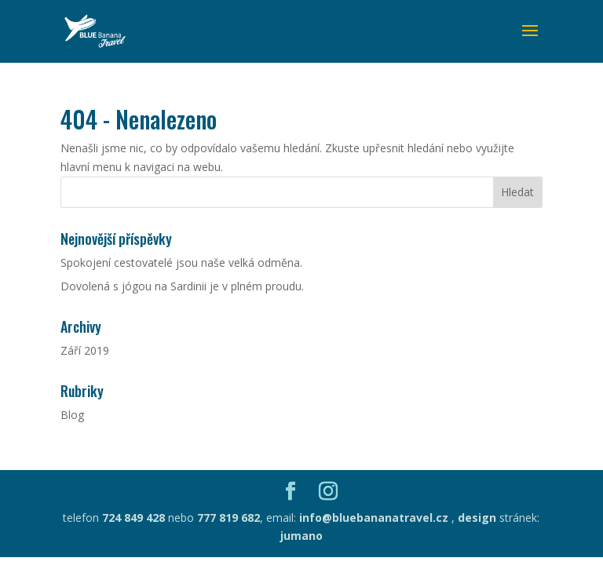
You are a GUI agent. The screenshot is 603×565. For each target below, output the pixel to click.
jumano (301, 535)
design (477, 517)
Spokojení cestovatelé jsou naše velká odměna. (181, 262)
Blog (72, 414)
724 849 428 (133, 517)
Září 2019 (84, 350)
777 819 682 (228, 517)
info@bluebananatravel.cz (372, 517)
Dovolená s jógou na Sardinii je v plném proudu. (182, 286)
